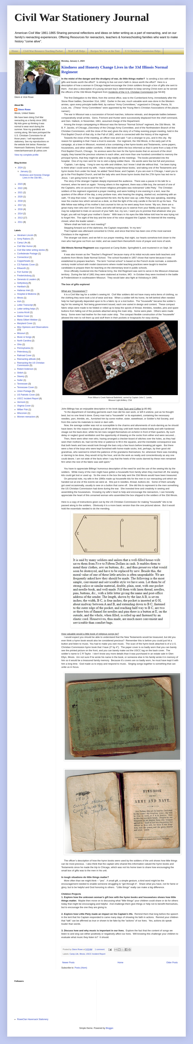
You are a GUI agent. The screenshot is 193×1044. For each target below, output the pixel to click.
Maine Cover (23, 316)
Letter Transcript (25, 305)
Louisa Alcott (23, 312)
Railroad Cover (24, 355)
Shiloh (20, 372)
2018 (20, 201)
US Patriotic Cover (26, 394)
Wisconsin (22, 413)
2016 (20, 209)
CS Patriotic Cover (26, 264)
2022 (20, 188)
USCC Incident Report (95, 954)
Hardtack (21, 286)
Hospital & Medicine (26, 294)
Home (15, 51)
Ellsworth (21, 268)
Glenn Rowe (24, 109)
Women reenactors (26, 416)
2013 (20, 217)
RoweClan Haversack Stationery (32, 1019)
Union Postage (24, 391)
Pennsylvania (23, 348)
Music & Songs (24, 337)
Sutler (20, 380)
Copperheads (23, 261)
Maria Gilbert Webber (27, 319)
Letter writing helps (26, 309)
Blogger (109, 1028)
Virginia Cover (24, 405)
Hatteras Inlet (23, 290)
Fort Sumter (22, 272)
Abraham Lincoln (25, 235)
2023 (20, 184)
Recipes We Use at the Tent (105, 51)
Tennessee (22, 383)
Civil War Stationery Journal (81, 17)
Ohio (19, 344)
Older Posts (172, 962)
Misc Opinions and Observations (32, 327)
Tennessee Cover (25, 387)
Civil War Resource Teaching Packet (43, 51)
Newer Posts (68, 962)
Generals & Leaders (26, 279)
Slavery (20, 376)
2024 (20, 167)
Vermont (21, 402)
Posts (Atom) (80, 967)
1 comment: (100, 949)
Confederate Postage (27, 253)
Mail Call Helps (76, 51)
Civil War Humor (25, 246)
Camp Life (74, 954)
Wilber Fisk (22, 409)
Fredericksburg (24, 275)
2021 (20, 192)
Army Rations (23, 239)
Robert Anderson (25, 369)
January (24, 171)
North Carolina (24, 340)
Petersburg (22, 351)
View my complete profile (26, 155)
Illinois (82, 954)
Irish (19, 301)
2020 (20, 196)
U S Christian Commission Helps (143, 51)
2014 (20, 213)
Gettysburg (22, 283)
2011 (20, 222)
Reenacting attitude (26, 359)
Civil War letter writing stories (31, 250)
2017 (20, 205)
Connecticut (22, 257)
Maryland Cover (24, 323)
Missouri (21, 333)
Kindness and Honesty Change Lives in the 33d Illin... (35, 176)
